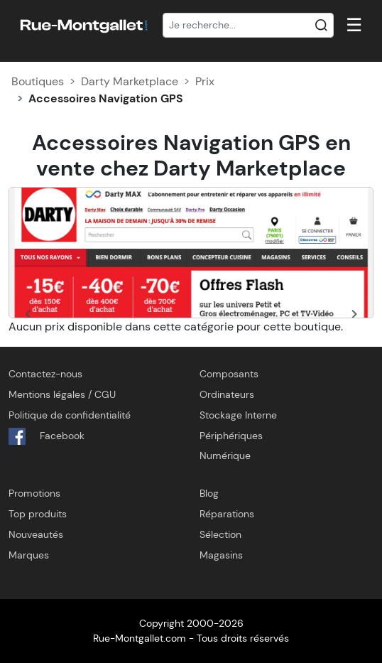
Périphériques (231, 435)
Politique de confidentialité (70, 415)
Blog (209, 493)
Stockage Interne (238, 415)
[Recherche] (248, 25)
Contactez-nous (45, 373)
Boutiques (37, 81)
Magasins (221, 555)
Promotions (34, 493)
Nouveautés (36, 534)
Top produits (38, 513)
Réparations (227, 513)
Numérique (225, 455)
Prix (204, 81)
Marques (29, 555)
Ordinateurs (227, 394)
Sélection (220, 534)
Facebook (46, 436)
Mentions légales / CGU (62, 394)
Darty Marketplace (129, 81)
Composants (229, 373)
